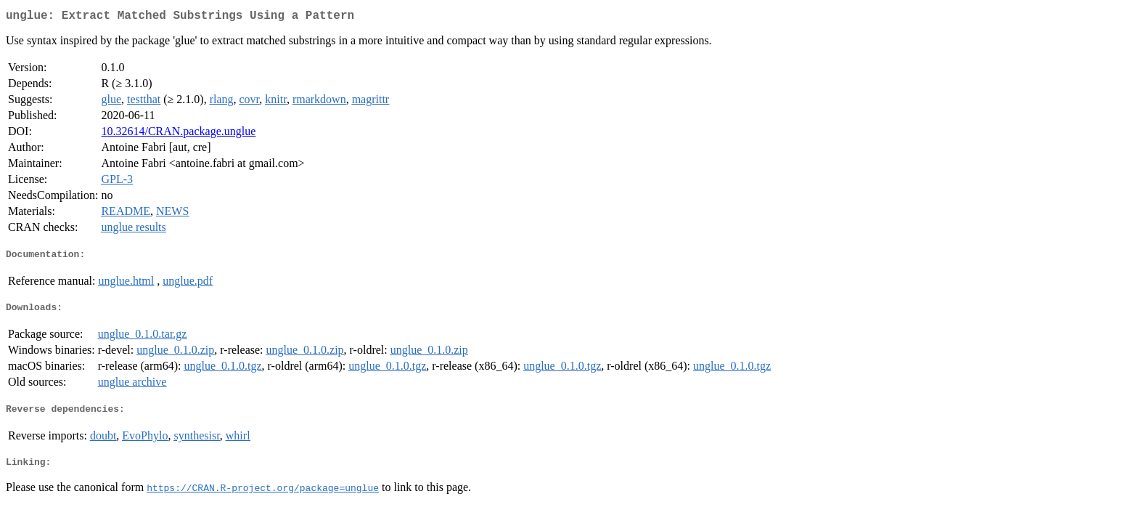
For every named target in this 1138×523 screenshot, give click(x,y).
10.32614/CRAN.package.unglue (178, 134)
